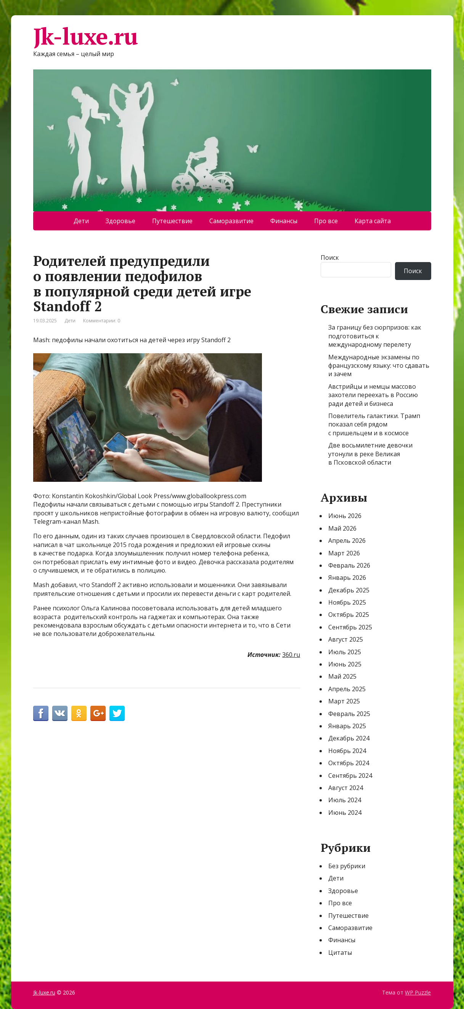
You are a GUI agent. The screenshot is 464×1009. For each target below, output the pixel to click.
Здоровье (120, 221)
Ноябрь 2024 (347, 751)
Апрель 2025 (347, 689)
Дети (81, 221)
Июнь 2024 (344, 812)
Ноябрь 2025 (347, 602)
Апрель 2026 (347, 540)
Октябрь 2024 (348, 763)
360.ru (291, 654)
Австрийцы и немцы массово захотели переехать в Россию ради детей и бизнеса (373, 395)
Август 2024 (345, 788)
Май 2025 (342, 676)
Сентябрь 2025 (350, 627)
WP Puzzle (418, 992)
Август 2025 (345, 639)
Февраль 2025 (349, 714)
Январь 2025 (347, 726)
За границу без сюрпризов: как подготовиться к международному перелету (374, 336)
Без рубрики (346, 866)
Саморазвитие (231, 221)
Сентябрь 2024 (350, 775)
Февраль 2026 (349, 565)
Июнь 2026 (344, 516)
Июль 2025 (344, 652)
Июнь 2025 (344, 664)
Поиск (330, 257)
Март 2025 (344, 701)
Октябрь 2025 (348, 614)
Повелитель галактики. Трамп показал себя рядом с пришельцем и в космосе (374, 424)
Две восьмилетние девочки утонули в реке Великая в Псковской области (370, 454)
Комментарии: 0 (101, 320)
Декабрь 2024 (348, 738)
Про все (326, 221)
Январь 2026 (347, 577)
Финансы (283, 221)
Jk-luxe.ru (85, 36)
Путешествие (172, 221)
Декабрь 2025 (348, 590)
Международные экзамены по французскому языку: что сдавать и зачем (378, 365)
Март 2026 (344, 553)
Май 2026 (342, 528)
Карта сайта (373, 221)
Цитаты (340, 952)
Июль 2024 (344, 800)
